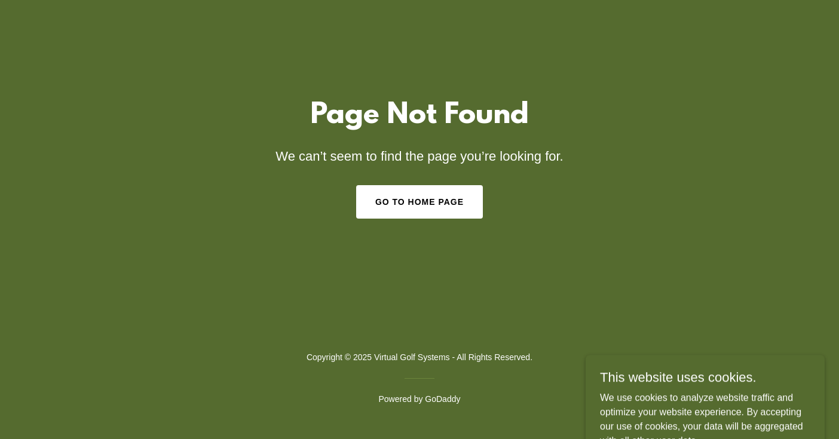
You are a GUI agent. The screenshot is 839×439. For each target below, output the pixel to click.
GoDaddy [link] (442, 399)
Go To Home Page (419, 202)
